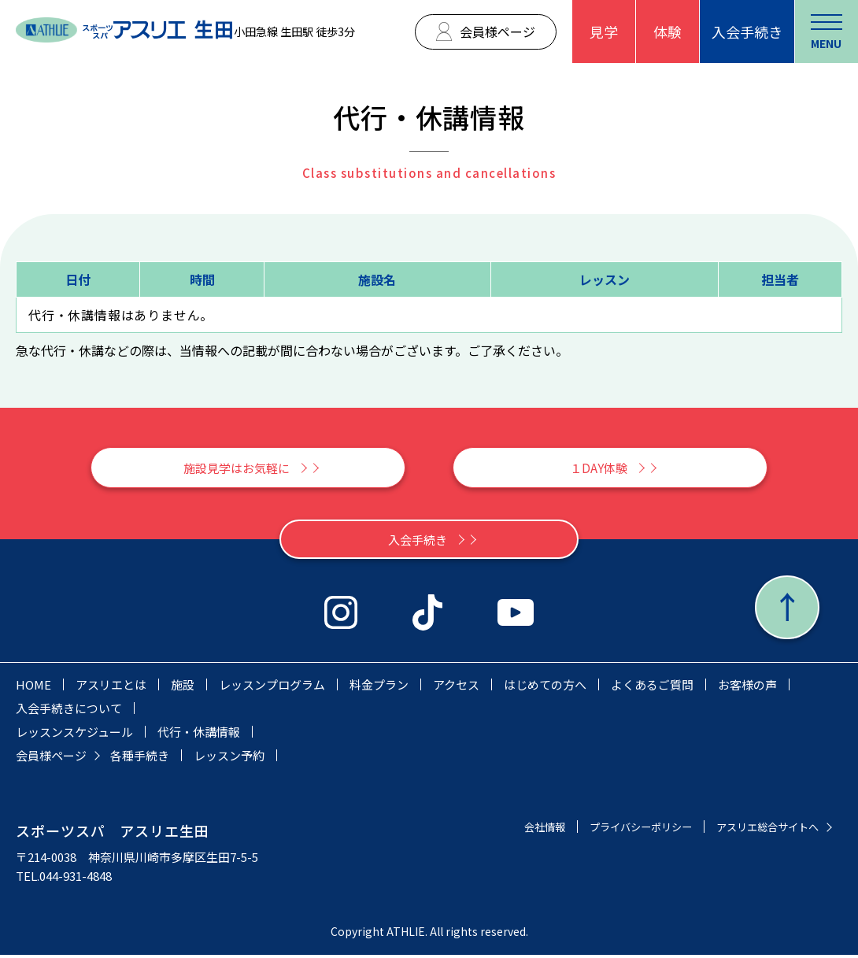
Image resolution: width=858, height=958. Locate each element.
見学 (604, 31)
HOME (33, 687)
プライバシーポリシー (617, 829)
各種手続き (139, 758)
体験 (667, 31)
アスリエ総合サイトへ (760, 829)
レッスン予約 (229, 758)
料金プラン (379, 687)
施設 (182, 687)
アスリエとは (111, 687)
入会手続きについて (69, 711)
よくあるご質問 (652, 687)
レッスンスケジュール (74, 735)
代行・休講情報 (198, 735)
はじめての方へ (545, 687)
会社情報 (510, 829)
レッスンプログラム (272, 687)
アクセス (456, 687)
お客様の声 (747, 687)
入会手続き (747, 31)
